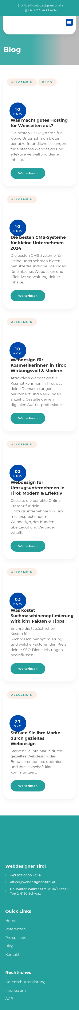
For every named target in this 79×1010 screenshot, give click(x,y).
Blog (47, 82)
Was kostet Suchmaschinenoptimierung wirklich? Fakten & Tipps (42, 616)
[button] (69, 22)
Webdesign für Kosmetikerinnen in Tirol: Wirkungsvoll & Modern (38, 365)
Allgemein (22, 82)
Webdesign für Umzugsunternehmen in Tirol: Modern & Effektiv (37, 488)
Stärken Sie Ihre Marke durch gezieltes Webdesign (35, 738)
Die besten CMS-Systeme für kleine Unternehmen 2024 (38, 243)
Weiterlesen (28, 173)
